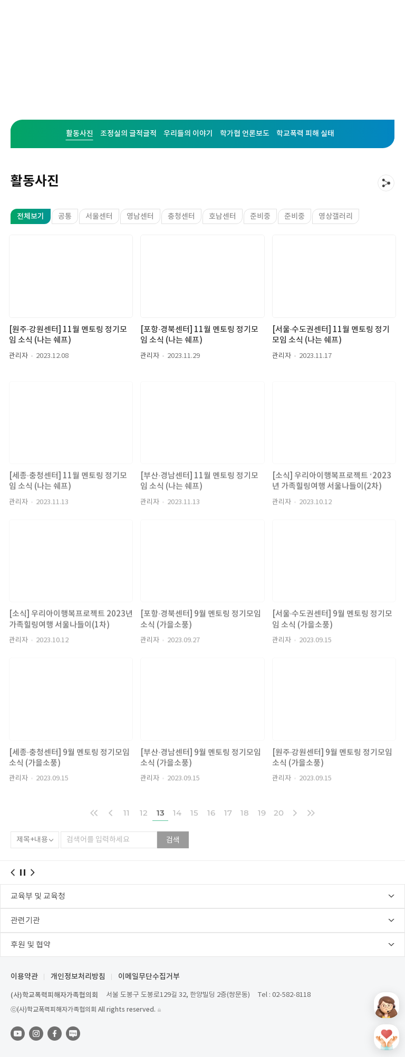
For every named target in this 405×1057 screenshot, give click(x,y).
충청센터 (181, 216)
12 (144, 827)
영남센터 (140, 216)
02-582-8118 (291, 995)
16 (211, 827)
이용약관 (24, 977)
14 (177, 827)
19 (262, 827)
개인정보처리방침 (78, 977)
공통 (65, 216)
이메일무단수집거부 (149, 977)
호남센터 (222, 216)
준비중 (260, 216)
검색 (173, 854)
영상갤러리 (336, 216)
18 (244, 827)
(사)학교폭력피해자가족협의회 (54, 995)
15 (194, 827)
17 (228, 827)
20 (279, 827)
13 (161, 827)
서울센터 (99, 216)
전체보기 (30, 216)
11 (126, 827)
